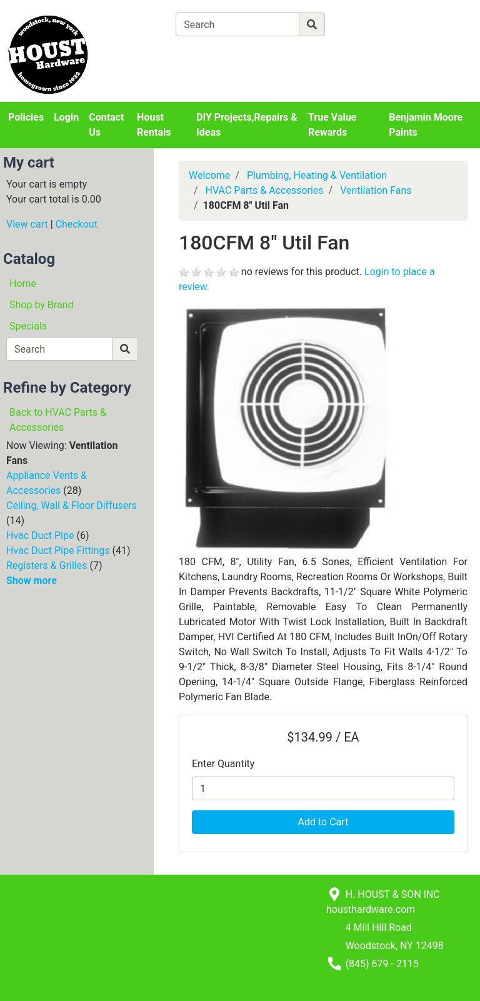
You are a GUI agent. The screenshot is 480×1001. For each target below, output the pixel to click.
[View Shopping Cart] (225, 53)
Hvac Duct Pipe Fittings (58, 550)
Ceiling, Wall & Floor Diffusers (71, 505)
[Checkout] (305, 53)
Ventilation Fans (375, 190)
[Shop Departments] (130, 24)
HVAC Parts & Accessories (265, 190)
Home (22, 283)
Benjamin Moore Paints (425, 124)
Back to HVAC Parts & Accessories (57, 419)
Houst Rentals (154, 124)
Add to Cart (323, 822)
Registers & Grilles (47, 565)
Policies (26, 117)
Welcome (209, 175)
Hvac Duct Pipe (40, 535)
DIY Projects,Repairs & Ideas (247, 124)
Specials (28, 326)
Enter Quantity (223, 764)
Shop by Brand (41, 305)
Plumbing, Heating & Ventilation (317, 175)
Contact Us (106, 124)
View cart (27, 224)
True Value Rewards (332, 124)
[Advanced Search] (379, 24)
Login (66, 117)
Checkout (77, 224)
